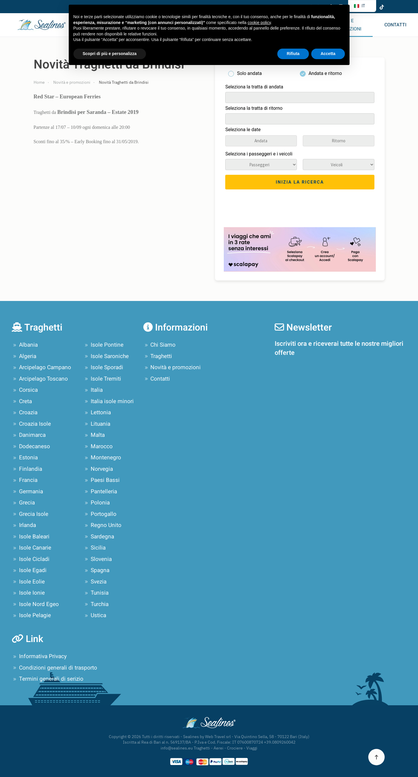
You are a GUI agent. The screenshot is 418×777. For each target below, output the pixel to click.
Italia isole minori (108, 401)
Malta (94, 435)
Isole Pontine (103, 345)
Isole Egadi (29, 570)
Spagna (96, 570)
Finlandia (27, 469)
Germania (27, 491)
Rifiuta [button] (293, 53)
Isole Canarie (31, 548)
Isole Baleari (30, 537)
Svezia (94, 582)
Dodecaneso (31, 446)
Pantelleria (100, 491)
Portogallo (99, 514)
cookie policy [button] (259, 22)
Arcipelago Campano (41, 367)
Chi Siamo (159, 345)
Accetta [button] (328, 53)
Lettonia (97, 412)
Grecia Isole (30, 514)
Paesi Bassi (101, 480)
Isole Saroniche (106, 356)
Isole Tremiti (102, 379)
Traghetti (157, 356)
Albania (25, 345)
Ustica (94, 615)
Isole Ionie (28, 593)
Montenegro (102, 457)
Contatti (395, 24)
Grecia (23, 503)
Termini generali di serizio (47, 679)
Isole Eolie (28, 582)
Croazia (24, 412)
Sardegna (98, 537)
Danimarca (29, 435)
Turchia (96, 604)
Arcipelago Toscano (40, 379)
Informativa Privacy (39, 656)
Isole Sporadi (103, 367)
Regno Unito (102, 525)
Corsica (25, 390)
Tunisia (96, 593)
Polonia (96, 503)
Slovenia (97, 559)
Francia (24, 480)
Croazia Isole (31, 424)
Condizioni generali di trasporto (54, 668)
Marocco (98, 446)
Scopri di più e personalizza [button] (110, 53)
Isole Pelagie (31, 615)
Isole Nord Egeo (35, 604)
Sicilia (94, 548)
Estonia (25, 457)
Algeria (24, 356)
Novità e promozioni (172, 367)
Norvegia (98, 469)
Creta (22, 401)
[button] (376, 757)
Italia (93, 390)
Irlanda (24, 525)
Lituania (96, 424)
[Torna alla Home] (40, 25)
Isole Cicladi (30, 559)
